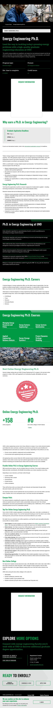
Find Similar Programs (9, 660)
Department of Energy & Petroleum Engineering (10, 656)
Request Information (9, 683)
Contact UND (31, 695)
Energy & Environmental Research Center (36, 258)
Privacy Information (22, 705)
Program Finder (8, 24)
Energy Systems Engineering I (25, 325)
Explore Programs (44, 695)
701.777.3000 (18, 694)
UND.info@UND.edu (8, 694)
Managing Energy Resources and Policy (9, 324)
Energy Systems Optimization (42, 325)
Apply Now (43, 683)
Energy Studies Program (34, 256)
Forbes (30, 427)
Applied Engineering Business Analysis (9, 338)
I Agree (45, 702)
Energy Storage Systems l (25, 339)
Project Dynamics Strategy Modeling (42, 338)
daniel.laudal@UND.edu (36, 664)
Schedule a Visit (26, 683)
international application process (32, 146)
